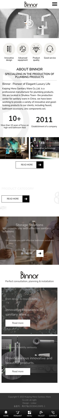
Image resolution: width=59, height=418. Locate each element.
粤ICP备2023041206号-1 (33, 406)
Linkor (34, 403)
